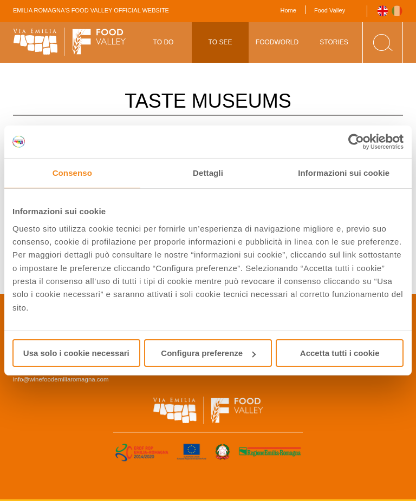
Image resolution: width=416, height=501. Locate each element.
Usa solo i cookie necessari (76, 353)
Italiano (397, 11)
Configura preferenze (208, 353)
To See (220, 42)
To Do (163, 42)
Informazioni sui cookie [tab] (343, 172)
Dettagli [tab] (208, 172)
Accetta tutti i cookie (340, 353)
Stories (334, 42)
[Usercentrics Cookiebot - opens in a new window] (356, 142)
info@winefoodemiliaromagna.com (61, 379)
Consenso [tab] (72, 172)
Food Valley (329, 10)
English (382, 11)
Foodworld (277, 42)
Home (288, 10)
